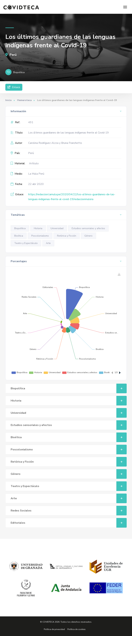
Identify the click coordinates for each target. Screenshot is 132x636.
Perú (10, 55)
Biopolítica (20, 228)
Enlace (14, 87)
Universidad (57, 228)
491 (30, 122)
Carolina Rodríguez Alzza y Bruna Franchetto (55, 143)
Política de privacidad (54, 629)
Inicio (8, 100)
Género (88, 235)
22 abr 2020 (36, 184)
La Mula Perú (36, 174)
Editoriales (69, 523)
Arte (48, 243)
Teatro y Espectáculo (26, 243)
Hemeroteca (24, 100)
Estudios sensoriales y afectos (88, 228)
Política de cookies (76, 629)
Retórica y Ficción (66, 235)
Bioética (18, 235)
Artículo (34, 163)
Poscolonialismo (40, 235)
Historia (38, 228)
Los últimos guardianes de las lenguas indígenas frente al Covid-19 (68, 133)
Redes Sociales (69, 510)
